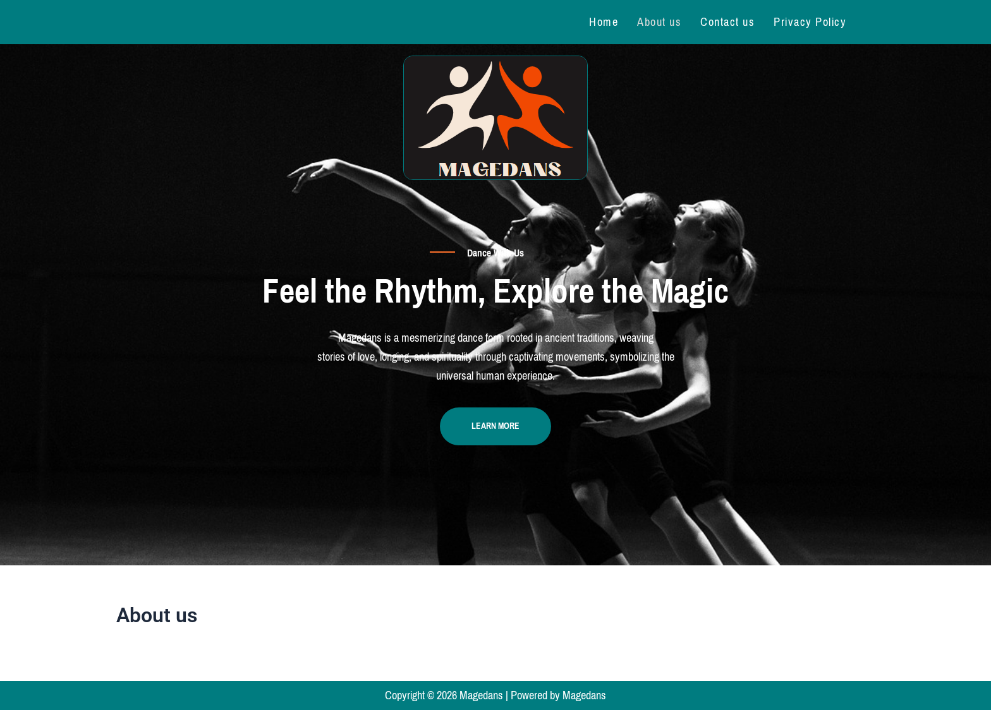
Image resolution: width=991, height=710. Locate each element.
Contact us (727, 22)
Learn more (495, 426)
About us (659, 22)
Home (603, 22)
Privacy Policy (810, 22)
